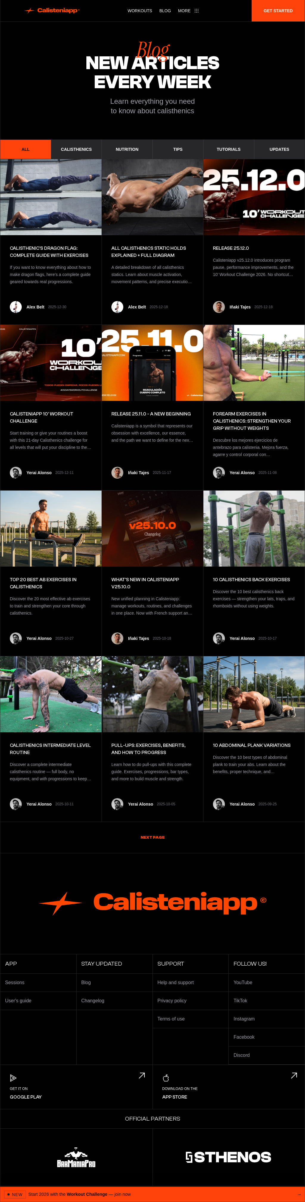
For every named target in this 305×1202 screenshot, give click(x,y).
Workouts (140, 10)
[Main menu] (188, 10)
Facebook (244, 1037)
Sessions (14, 982)
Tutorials (229, 149)
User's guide (18, 1000)
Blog (165, 10)
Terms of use (171, 1018)
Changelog (92, 1000)
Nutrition (127, 149)
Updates (279, 149)
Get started (278, 10)
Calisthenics (76, 149)
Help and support (176, 982)
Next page (153, 837)
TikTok (240, 1000)
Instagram (244, 1018)
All (25, 149)
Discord (242, 1055)
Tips (178, 149)
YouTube (243, 982)
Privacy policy (172, 1000)
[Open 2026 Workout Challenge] (152, 1194)
